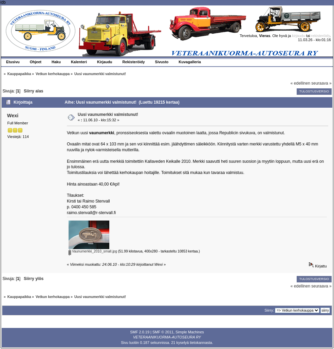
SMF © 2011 (162, 332)
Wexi (12, 115)
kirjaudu (298, 36)
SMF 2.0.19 (139, 332)
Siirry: (269, 310)
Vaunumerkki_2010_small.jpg (93, 251)
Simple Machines (189, 332)
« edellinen (300, 83)
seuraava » (321, 83)
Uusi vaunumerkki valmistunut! (108, 114)
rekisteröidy (320, 36)
